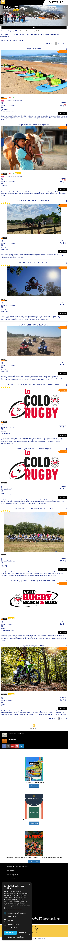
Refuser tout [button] (23, 933)
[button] (17, 937)
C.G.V (34, 927)
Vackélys (42, 938)
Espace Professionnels (34, 933)
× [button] (29, 884)
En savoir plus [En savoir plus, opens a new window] (18, 909)
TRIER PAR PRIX (5, 40)
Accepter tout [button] (10, 933)
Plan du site (34, 931)
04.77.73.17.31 (57, 2)
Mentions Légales (34, 929)
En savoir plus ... (34, 861)
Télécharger (34, 786)
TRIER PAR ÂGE (17, 40)
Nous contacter (34, 935)
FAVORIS (1, 19)
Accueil (3, 31)
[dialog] (17, 911)
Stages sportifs (12, 31)
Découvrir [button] (63, 113)
